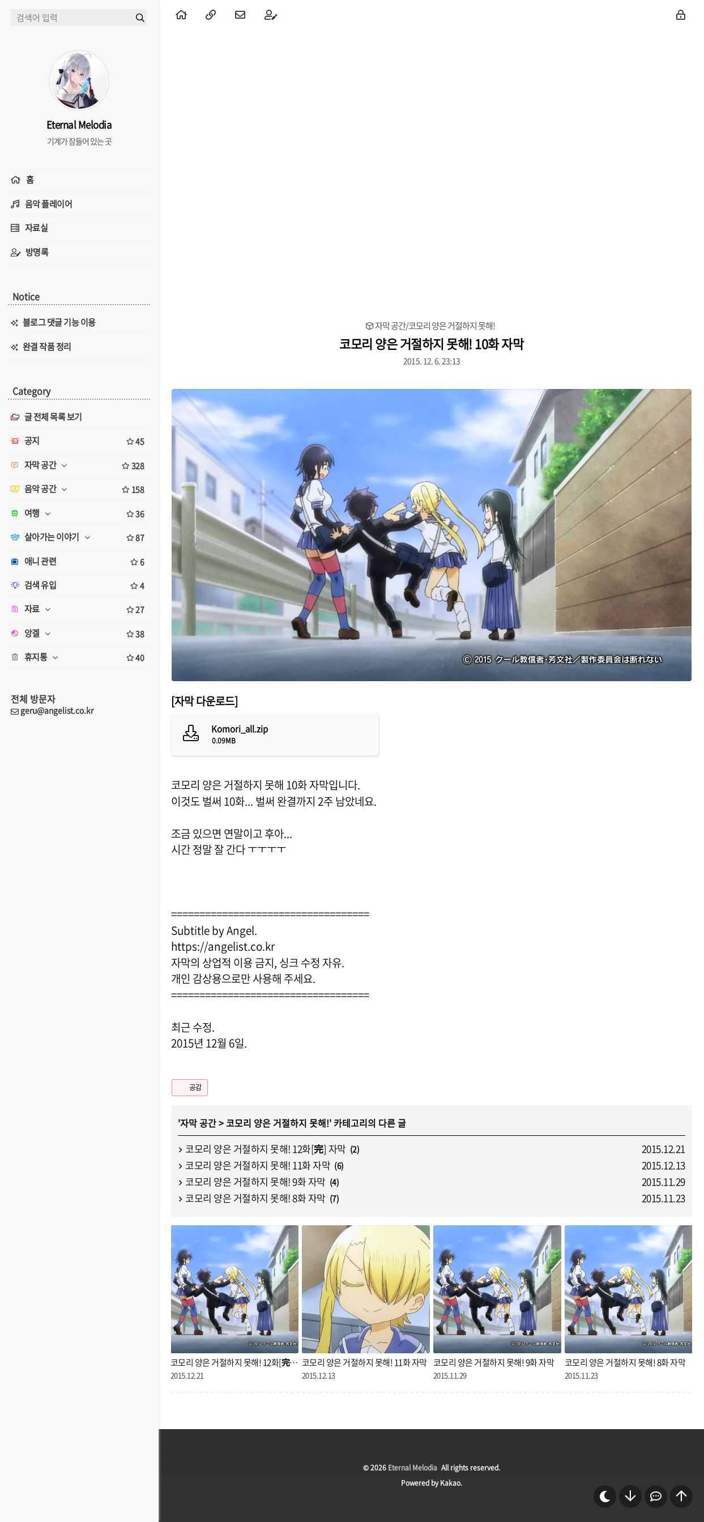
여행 (79, 513)
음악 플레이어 (48, 204)
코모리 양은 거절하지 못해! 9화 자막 (255, 1181)
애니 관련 (79, 561)
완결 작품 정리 (47, 346)
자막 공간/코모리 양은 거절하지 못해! (435, 326)
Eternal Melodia (412, 1468)
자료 (79, 609)
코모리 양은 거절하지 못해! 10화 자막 (431, 343)
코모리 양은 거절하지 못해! (277, 1123)
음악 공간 (79, 489)
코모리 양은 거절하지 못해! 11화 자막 (257, 1165)
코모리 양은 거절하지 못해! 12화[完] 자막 (265, 1149)
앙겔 (79, 633)
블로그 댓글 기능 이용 (59, 322)
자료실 (36, 227)
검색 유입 (79, 585)
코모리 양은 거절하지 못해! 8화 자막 (255, 1198)
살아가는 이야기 (79, 537)
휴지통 (79, 657)
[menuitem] (181, 14)
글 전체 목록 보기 (46, 417)
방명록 (37, 252)
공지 (79, 441)
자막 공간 (198, 1123)
